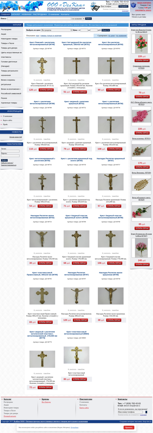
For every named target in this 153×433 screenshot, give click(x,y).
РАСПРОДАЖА (40, 14)
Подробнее (74, 427)
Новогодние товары (9, 39)
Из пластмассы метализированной (103, 25)
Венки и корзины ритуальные (8, 82)
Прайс (5, 124)
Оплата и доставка (139, 17)
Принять (129, 428)
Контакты (65, 14)
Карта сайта (7, 120)
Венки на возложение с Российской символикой (11, 91)
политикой (125, 11)
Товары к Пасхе (7, 43)
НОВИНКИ (26, 14)
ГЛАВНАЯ (5, 14)
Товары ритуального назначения (9, 73)
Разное (4, 98)
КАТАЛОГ (16, 14)
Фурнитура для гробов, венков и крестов (71, 25)
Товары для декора (9, 48)
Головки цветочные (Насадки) (9, 64)
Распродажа (6, 29)
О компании (53, 14)
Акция (3, 34)
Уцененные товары (9, 103)
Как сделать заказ (138, 15)
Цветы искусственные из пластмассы (11, 55)
